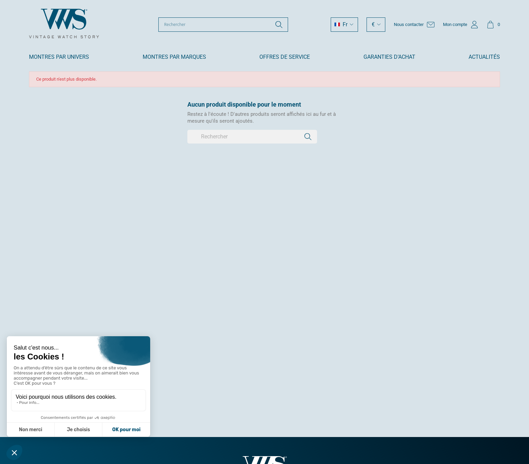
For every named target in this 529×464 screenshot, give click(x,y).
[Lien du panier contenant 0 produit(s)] (493, 24)
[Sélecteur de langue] (344, 24)
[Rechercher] (223, 24)
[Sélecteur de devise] (376, 24)
